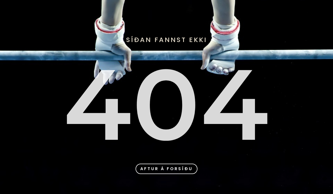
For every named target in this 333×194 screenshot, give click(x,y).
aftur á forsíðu (166, 169)
